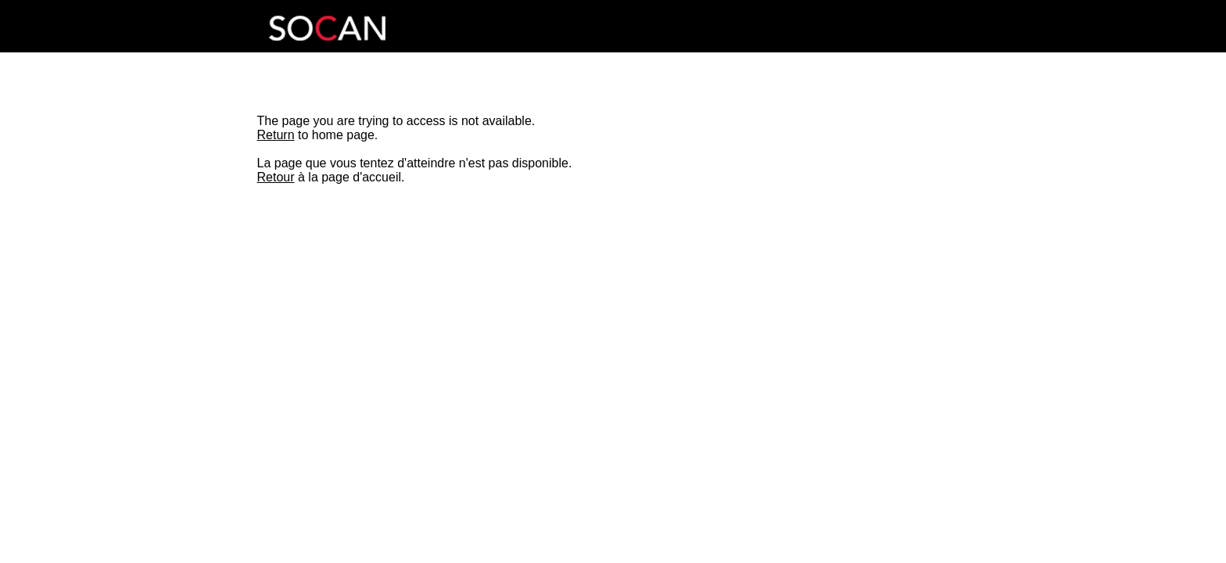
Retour (276, 177)
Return (276, 135)
